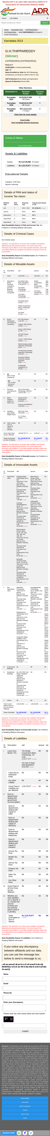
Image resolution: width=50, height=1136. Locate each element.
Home (4, 18)
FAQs (25, 1118)
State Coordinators (24, 1106)
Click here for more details (25, 115)
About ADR (25, 1102)
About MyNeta (25, 1098)
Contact (25, 1110)
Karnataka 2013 (17, 30)
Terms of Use (25, 1114)
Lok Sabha (14, 18)
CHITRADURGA (31, 30)
